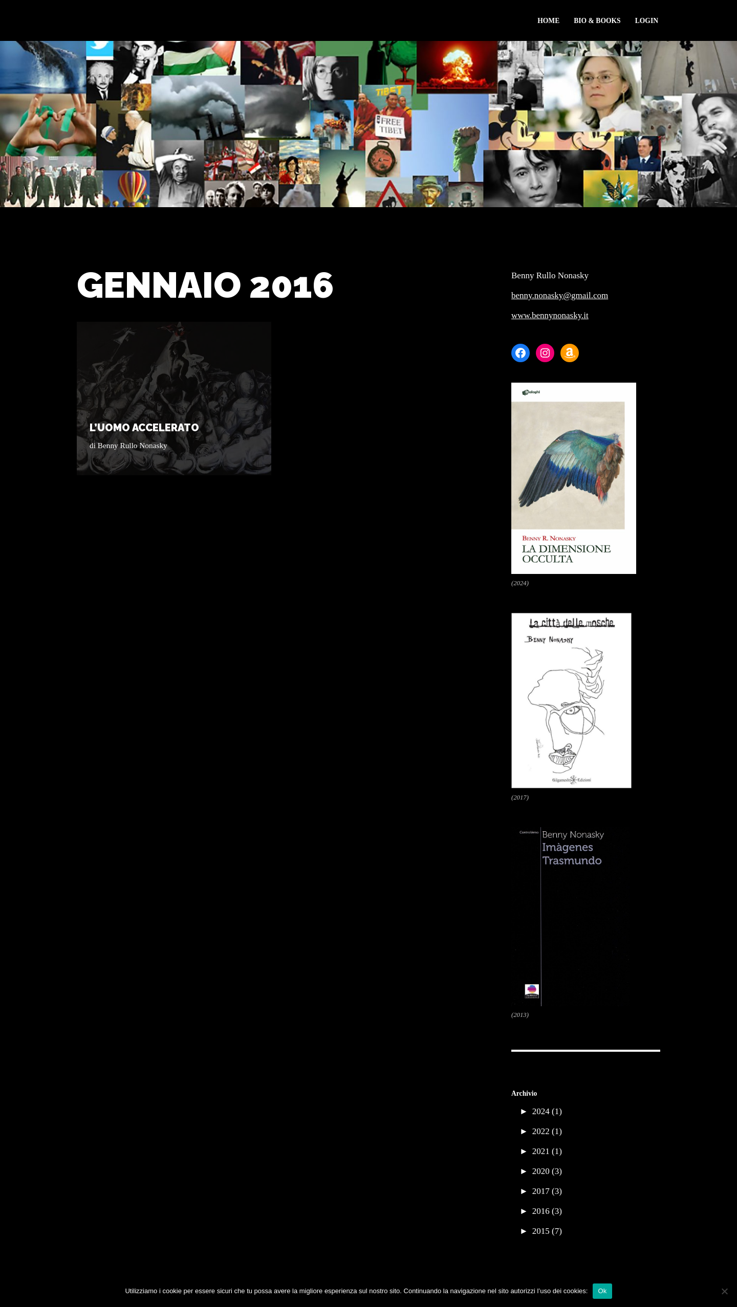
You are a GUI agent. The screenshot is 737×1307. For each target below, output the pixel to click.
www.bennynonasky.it (550, 315)
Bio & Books (597, 21)
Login (646, 21)
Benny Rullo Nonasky (132, 445)
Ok (602, 1291)
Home (548, 21)
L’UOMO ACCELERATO (144, 428)
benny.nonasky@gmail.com (559, 295)
